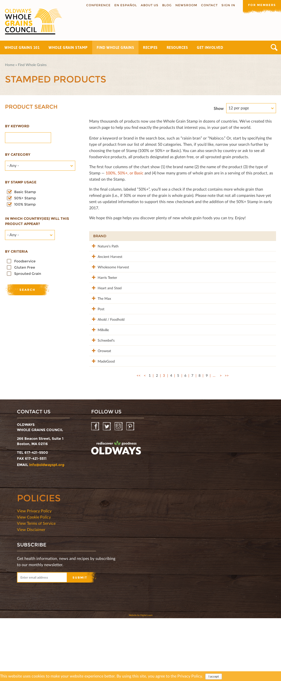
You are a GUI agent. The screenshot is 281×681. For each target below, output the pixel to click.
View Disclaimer (31, 592)
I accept (214, 676)
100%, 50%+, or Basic (124, 172)
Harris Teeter (103, 293)
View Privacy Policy (34, 573)
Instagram (119, 489)
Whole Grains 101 (22, 47)
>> (227, 438)
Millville (98, 371)
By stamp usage (20, 182)
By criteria (16, 251)
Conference (96, 5)
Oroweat (100, 403)
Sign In (226, 5)
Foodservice (25, 261)
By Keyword (17, 126)
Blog (165, 5)
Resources (177, 47)
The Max (100, 324)
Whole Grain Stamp (68, 47)
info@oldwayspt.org (46, 527)
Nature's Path (103, 246)
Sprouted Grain (27, 273)
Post (96, 340)
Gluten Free (24, 267)
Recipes (150, 47)
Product (134, 236)
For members (261, 5)
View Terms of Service (36, 586)
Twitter (107, 489)
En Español (124, 5)
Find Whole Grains (115, 47)
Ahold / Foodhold (100, 358)
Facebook (95, 489)
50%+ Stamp (25, 198)
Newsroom (185, 5)
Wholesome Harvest (102, 280)
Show (219, 108)
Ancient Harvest (99, 264)
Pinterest (130, 489)
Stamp (220, 236)
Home (9, 65)
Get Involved (210, 47)
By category (17, 154)
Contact (207, 5)
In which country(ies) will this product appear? (37, 221)
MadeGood (101, 418)
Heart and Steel (101, 311)
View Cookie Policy (34, 579)
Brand (99, 236)
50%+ (265, 236)
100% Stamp (25, 204)
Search (274, 47)
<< (138, 438)
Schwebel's (101, 387)
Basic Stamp (25, 192)
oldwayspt (116, 510)
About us (148, 5)
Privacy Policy (189, 676)
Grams (243, 236)
